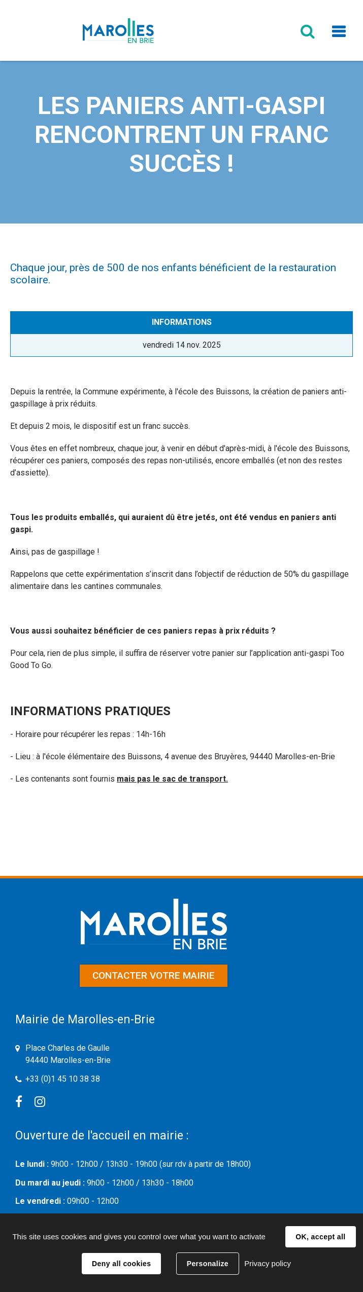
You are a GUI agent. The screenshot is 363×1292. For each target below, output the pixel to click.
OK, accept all (320, 1237)
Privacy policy (267, 1263)
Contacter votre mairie (153, 975)
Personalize (207, 1264)
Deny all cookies (121, 1264)
